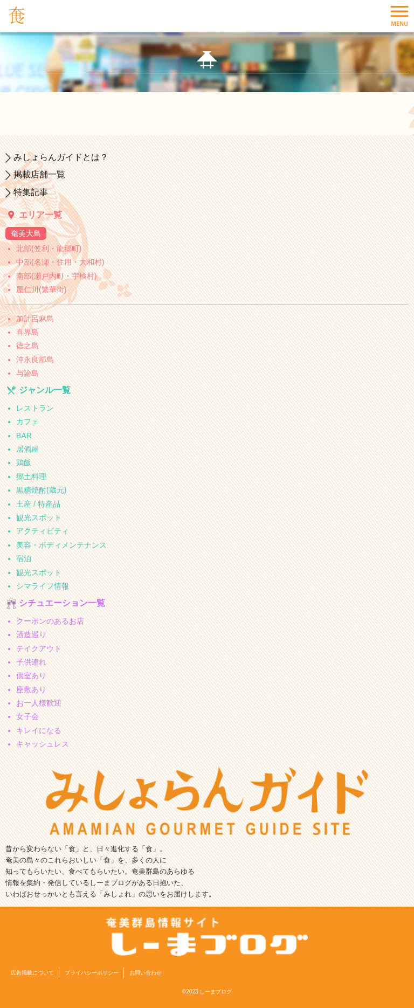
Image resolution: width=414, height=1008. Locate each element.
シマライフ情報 (42, 586)
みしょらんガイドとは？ (60, 157)
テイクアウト (38, 648)
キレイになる (38, 730)
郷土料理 (31, 476)
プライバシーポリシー (92, 973)
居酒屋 (27, 449)
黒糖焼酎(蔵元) (41, 490)
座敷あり (31, 689)
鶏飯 (23, 462)
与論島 (27, 373)
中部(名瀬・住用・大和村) (60, 262)
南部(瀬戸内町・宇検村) (56, 276)
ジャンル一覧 (45, 390)
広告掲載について (32, 973)
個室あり (31, 675)
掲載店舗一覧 (39, 174)
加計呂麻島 (35, 318)
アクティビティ (42, 531)
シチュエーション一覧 (62, 602)
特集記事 (30, 192)
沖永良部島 (35, 359)
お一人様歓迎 (38, 703)
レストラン (35, 408)
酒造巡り (31, 634)
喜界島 (27, 332)
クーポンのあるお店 (50, 621)
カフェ (27, 421)
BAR (24, 435)
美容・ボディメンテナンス (61, 545)
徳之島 (27, 345)
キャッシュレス (42, 744)
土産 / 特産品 (38, 504)
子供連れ (31, 662)
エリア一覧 (40, 214)
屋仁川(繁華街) (41, 289)
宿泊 (23, 558)
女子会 (27, 716)
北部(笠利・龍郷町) (48, 248)
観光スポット (38, 517)
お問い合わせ (145, 973)
